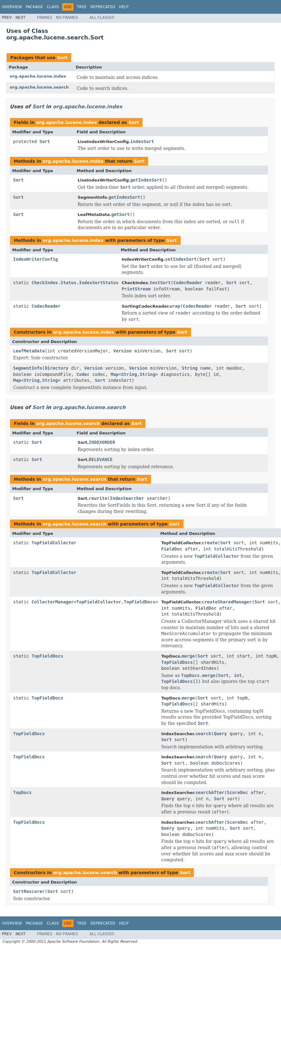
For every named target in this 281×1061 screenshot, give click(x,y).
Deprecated (102, 7)
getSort (120, 214)
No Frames (67, 17)
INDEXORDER (102, 442)
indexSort (142, 141)
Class (53, 7)
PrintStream (136, 288)
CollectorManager (53, 601)
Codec (82, 374)
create (210, 542)
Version (122, 350)
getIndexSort (146, 179)
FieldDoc (171, 548)
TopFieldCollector (54, 542)
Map (114, 374)
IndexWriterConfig (35, 259)
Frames (44, 17)
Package (34, 7)
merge (188, 656)
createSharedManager (227, 601)
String (190, 368)
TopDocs (22, 792)
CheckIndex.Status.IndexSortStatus (75, 282)
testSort (160, 282)
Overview (12, 7)
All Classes (102, 17)
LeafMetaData (29, 350)
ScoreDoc (237, 792)
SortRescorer (29, 891)
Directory (56, 368)
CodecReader (188, 282)
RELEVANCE (101, 459)
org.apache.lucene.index (38, 76)
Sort (62, 57)
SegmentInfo (27, 368)
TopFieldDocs (139, 601)
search (203, 733)
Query (220, 733)
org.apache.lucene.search (39, 87)
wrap (175, 306)
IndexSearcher (127, 498)
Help (124, 7)
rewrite (98, 498)
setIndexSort (181, 259)
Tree (82, 7)
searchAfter (209, 792)
